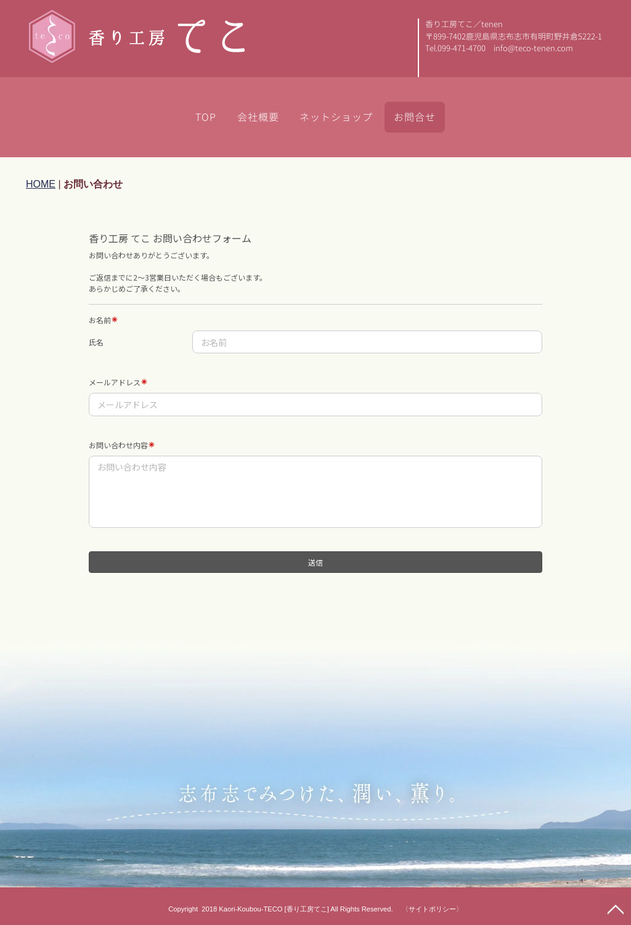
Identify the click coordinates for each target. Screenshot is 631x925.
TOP (205, 117)
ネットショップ (336, 117)
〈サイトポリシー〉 (432, 909)
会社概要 (258, 117)
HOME (40, 184)
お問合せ (415, 117)
